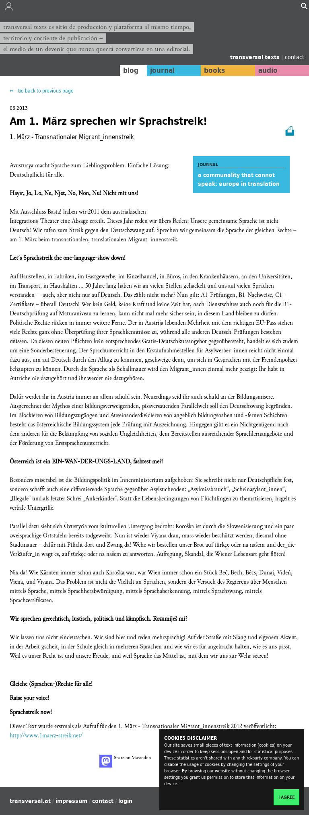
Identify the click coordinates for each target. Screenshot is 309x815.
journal (162, 70)
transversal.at (30, 800)
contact (294, 57)
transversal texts (255, 57)
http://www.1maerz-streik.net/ (46, 735)
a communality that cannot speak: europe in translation (239, 179)
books (214, 70)
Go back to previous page (45, 91)
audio (268, 70)
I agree (286, 797)
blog (130, 70)
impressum (71, 800)
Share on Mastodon (125, 761)
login (125, 800)
